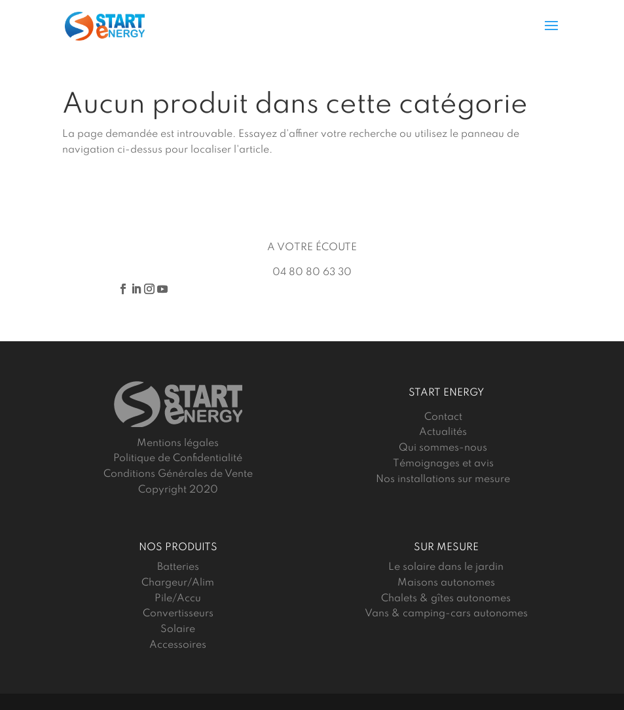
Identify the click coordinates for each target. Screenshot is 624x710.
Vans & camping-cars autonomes (446, 613)
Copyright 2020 (178, 490)
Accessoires (177, 645)
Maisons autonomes (446, 583)
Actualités (443, 432)
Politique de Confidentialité (177, 458)
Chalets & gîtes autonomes (446, 598)
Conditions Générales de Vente (178, 474)
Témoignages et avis (443, 463)
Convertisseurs (178, 613)
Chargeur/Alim (177, 583)
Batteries (178, 567)
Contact (443, 417)
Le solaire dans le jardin (446, 567)
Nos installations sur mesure (443, 479)
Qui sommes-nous (443, 448)
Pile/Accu (178, 598)
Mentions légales (178, 443)
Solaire (177, 629)
